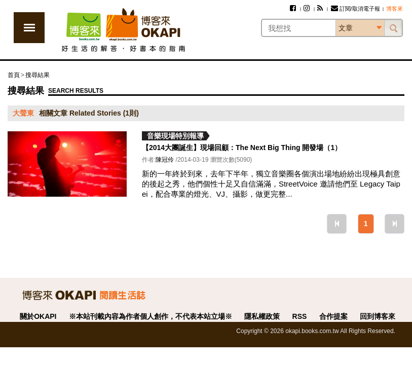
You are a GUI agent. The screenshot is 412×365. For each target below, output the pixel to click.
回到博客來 (377, 316)
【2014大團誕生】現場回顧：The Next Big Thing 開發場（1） (242, 147)
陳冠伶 (165, 159)
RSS (299, 316)
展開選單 (29, 27)
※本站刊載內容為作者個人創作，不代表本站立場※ (150, 316)
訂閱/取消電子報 (355, 9)
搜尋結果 (37, 75)
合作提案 (333, 316)
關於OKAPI (38, 316)
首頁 (14, 75)
